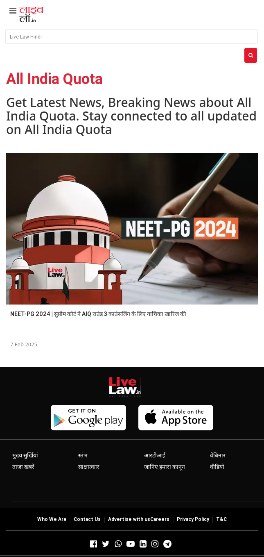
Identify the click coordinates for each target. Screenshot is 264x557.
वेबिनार (218, 455)
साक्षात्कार (88, 467)
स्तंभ (83, 455)
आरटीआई (154, 455)
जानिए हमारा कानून (164, 467)
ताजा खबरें (23, 467)
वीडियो (217, 467)
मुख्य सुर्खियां (25, 455)
